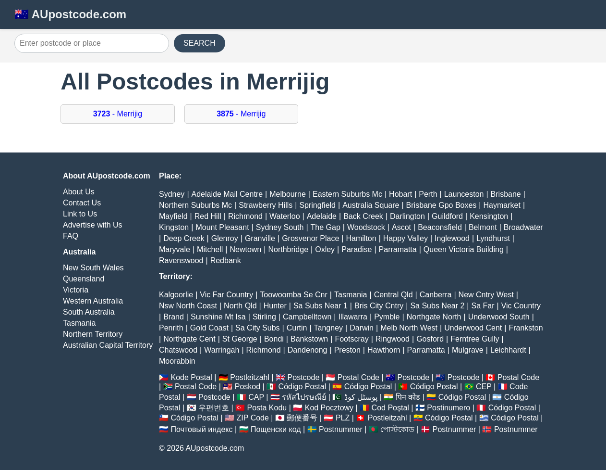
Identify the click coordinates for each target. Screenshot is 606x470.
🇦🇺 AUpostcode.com (70, 14)
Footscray (351, 339)
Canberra (436, 295)
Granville (260, 238)
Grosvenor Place (310, 238)
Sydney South (280, 227)
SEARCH (199, 43)
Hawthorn (383, 350)
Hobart (400, 194)
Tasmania (79, 323)
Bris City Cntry (378, 306)
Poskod (247, 386)
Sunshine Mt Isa (218, 317)
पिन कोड (408, 397)
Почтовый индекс (201, 429)
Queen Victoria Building (464, 249)
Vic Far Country (226, 295)
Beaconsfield (440, 227)
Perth (428, 194)
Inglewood (452, 238)
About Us (79, 192)
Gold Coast (209, 328)
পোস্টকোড (397, 429)
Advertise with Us (92, 225)
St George (239, 339)
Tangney (328, 328)
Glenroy (224, 238)
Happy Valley (405, 238)
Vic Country (521, 306)
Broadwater (523, 227)
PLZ (343, 418)
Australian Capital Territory (108, 345)
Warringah (221, 350)
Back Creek (363, 216)
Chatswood (178, 350)
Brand (173, 317)
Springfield (317, 205)
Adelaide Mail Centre (227, 194)
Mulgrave (468, 350)
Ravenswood (181, 260)
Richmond (245, 216)
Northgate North (434, 317)
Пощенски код (276, 429)
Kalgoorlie (176, 295)
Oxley (325, 249)
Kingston (174, 227)
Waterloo (284, 216)
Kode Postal (191, 377)
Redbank (225, 260)
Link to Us (80, 214)
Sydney (171, 194)
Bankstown (309, 339)
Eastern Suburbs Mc (347, 194)
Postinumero (448, 408)
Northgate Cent (189, 339)
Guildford (447, 216)
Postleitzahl (249, 377)
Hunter (275, 306)
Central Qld (393, 295)
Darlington (407, 216)
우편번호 (213, 408)
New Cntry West (486, 295)
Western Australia (93, 301)
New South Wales (93, 268)
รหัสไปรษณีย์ (304, 397)
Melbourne (287, 194)
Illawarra (353, 317)
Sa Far (483, 306)
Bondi (274, 339)
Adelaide (322, 216)
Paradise (356, 249)
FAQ (70, 236)
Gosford (430, 339)
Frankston (526, 328)
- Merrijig (117, 114)
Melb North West (408, 328)
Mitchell (210, 249)
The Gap (325, 227)
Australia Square (370, 205)
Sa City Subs (257, 328)
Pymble (387, 317)
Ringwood (393, 339)
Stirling (264, 317)
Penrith (171, 328)
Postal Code (358, 377)
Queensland (83, 279)
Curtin (297, 328)
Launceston (464, 194)
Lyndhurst (493, 238)
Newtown (245, 249)
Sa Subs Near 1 (320, 306)
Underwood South (499, 317)
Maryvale (174, 249)
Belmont (483, 227)
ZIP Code (253, 418)
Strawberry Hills (265, 205)
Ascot (401, 227)
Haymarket (502, 205)
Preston (347, 350)
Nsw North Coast (188, 306)
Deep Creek (183, 238)
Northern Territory (92, 334)
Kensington (489, 216)
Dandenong (307, 350)
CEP (484, 386)
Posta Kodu (267, 408)
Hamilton (361, 238)
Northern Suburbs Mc (195, 205)
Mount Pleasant (222, 227)
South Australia (89, 312)
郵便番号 (302, 418)
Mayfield (173, 216)
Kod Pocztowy (329, 408)
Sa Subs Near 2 (437, 306)
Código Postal (303, 386)
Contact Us (82, 203)
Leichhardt (508, 350)
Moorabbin (177, 361)
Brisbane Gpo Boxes (441, 205)
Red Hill (207, 216)
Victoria (75, 290)
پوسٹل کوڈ (360, 397)
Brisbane (506, 194)
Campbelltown (307, 317)
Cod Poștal (390, 408)
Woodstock (366, 227)
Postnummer (341, 429)
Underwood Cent (473, 328)
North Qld (240, 306)
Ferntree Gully (474, 339)
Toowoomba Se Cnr (293, 295)
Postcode (304, 377)
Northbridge (288, 249)
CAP (256, 397)
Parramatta (398, 249)
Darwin (362, 328)
